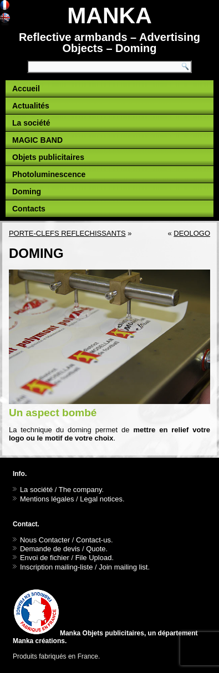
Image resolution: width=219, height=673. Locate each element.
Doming (26, 191)
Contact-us (93, 540)
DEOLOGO (192, 233)
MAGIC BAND (37, 140)
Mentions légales (47, 499)
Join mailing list (123, 567)
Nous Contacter (45, 540)
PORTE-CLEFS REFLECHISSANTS (67, 233)
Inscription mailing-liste (56, 567)
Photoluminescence (48, 174)
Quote (95, 549)
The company (80, 489)
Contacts (28, 208)
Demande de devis (50, 549)
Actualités (30, 105)
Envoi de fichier (44, 557)
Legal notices (101, 499)
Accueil (26, 88)
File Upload (93, 557)
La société (31, 122)
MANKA (109, 15)
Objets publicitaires (48, 157)
